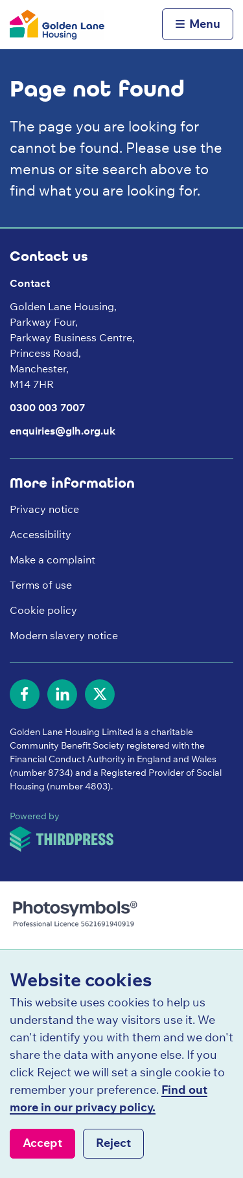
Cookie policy (43, 610)
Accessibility (40, 534)
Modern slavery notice (64, 635)
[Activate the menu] (197, 24)
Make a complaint (52, 559)
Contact (30, 283)
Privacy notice (44, 509)
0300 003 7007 (47, 407)
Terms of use (41, 585)
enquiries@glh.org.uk (62, 430)
